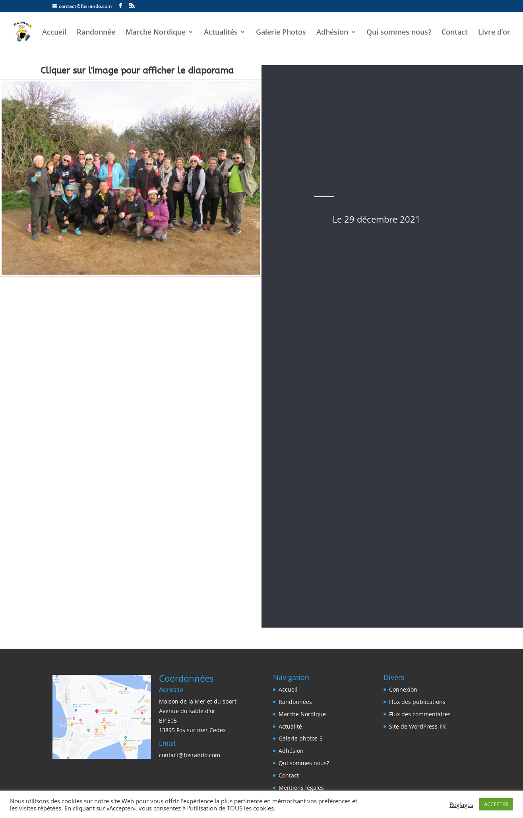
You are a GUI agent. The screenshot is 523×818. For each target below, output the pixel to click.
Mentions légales (301, 787)
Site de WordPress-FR (417, 726)
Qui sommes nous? (398, 33)
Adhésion (332, 33)
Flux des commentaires (420, 714)
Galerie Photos (281, 33)
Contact (455, 33)
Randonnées (295, 702)
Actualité (290, 726)
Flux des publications (417, 702)
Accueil (54, 33)
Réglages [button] (461, 804)
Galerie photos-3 (301, 738)
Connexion (403, 689)
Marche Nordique (156, 33)
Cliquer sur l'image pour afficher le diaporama (137, 71)
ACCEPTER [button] (496, 804)
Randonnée (96, 33)
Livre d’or (494, 33)
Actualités (221, 33)
